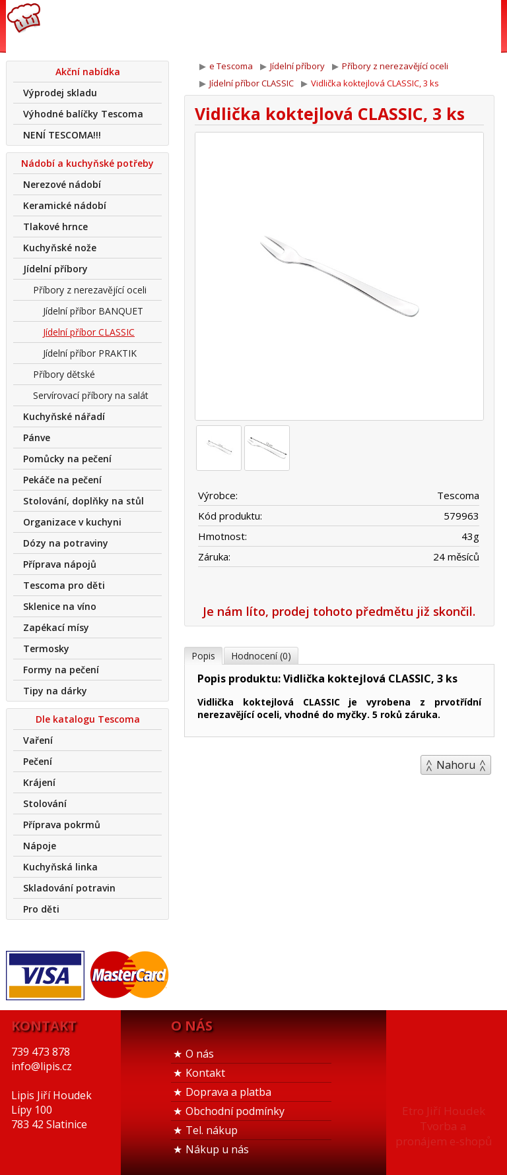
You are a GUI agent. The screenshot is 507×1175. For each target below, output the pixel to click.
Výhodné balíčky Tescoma (83, 113)
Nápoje (39, 845)
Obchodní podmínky (235, 1111)
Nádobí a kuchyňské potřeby (87, 163)
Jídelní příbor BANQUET (93, 311)
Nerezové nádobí (62, 184)
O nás (200, 1053)
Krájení (39, 782)
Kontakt (205, 1073)
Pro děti (41, 909)
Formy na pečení (61, 669)
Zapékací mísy (56, 627)
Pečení (37, 761)
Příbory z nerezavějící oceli (90, 290)
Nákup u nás (217, 1149)
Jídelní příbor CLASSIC (89, 332)
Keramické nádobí (64, 205)
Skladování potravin (69, 888)
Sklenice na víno (59, 606)
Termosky (46, 648)
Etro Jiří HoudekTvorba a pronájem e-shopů (443, 1126)
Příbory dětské (64, 374)
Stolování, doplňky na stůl (83, 501)
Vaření (38, 740)
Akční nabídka (87, 71)
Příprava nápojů (59, 564)
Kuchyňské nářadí (64, 416)
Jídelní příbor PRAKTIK (90, 353)
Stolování (45, 803)
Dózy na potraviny (65, 543)
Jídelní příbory (55, 268)
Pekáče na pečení (62, 479)
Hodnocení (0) (261, 655)
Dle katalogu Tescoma (88, 719)
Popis (203, 655)
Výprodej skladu (60, 92)
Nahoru (455, 765)
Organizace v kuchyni (72, 522)
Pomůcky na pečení (67, 458)
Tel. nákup (212, 1130)
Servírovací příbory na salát (91, 395)
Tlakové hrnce (55, 226)
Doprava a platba (228, 1092)
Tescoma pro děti (64, 585)
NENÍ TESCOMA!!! (62, 135)
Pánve (36, 437)
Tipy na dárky (55, 690)
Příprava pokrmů (61, 824)
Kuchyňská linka (60, 866)
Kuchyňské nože (59, 247)
